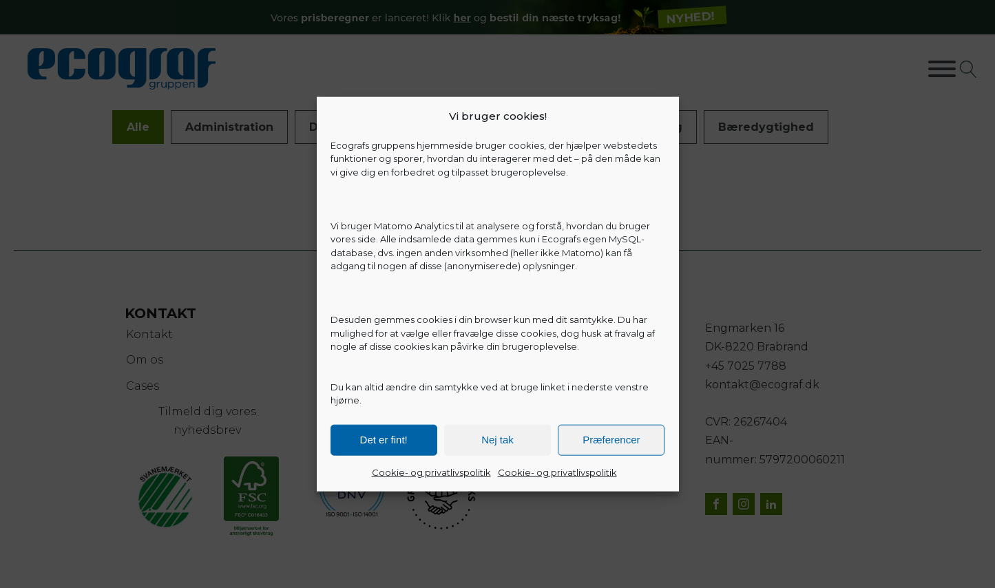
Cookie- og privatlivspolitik (431, 471)
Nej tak (497, 439)
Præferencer (611, 439)
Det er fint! (384, 439)
